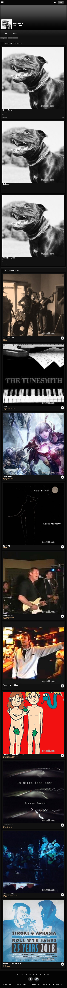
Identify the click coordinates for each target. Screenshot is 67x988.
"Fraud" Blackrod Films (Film (9, 408)
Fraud (5, 407)
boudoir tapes (8, 258)
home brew (7, 110)
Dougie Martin (6, 618)
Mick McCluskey (6, 896)
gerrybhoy (3, 38)
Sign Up (60, 2)
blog (5, 33)
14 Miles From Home (7, 827)
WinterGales (7, 476)
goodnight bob (8, 337)
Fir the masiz (5, 687)
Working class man (10, 685)
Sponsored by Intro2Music (51, 984)
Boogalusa (5, 340)
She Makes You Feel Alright (13, 755)
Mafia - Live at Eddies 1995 (8, 617)
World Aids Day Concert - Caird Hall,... (11, 895)
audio (15, 33)
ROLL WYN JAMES (7, 966)
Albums (15, 38)
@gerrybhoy (18, 25)
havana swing (8, 894)
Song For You (8, 616)
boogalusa (5, 339)
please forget (8, 824)
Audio (10, 38)
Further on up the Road (12, 963)
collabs (5, 184)
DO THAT (6, 546)
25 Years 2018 (6, 965)
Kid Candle (5, 688)
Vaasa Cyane (5, 479)
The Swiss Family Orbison (8, 757)
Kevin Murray (5, 409)
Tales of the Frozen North (8, 478)
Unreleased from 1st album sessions (10, 756)
